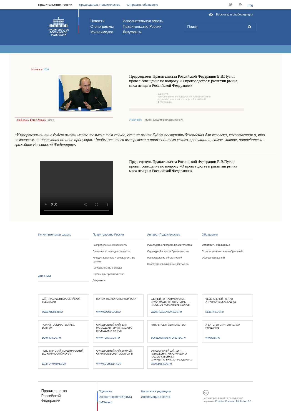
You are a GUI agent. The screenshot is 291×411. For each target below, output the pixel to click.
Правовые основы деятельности (111, 251)
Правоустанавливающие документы (168, 264)
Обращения (210, 234)
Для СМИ (44, 276)
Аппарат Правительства (163, 234)
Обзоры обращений (213, 257)
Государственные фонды (107, 267)
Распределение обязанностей (110, 245)
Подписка (105, 391)
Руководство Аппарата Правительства (169, 245)
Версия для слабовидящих (234, 14)
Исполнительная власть (143, 21)
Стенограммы (102, 26)
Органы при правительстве (108, 274)
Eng (250, 5)
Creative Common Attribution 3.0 (233, 401)
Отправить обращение (142, 4)
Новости (97, 21)
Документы (132, 32)
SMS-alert (105, 402)
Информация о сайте (155, 396)
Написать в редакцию (156, 391)
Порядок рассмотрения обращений (222, 251)
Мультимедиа (101, 32)
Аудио (41, 120)
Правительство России (55, 4)
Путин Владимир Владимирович (164, 119)
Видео (50, 120)
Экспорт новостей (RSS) (115, 396)
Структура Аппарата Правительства (168, 251)
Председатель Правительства (99, 4)
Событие (21, 120)
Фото (32, 120)
